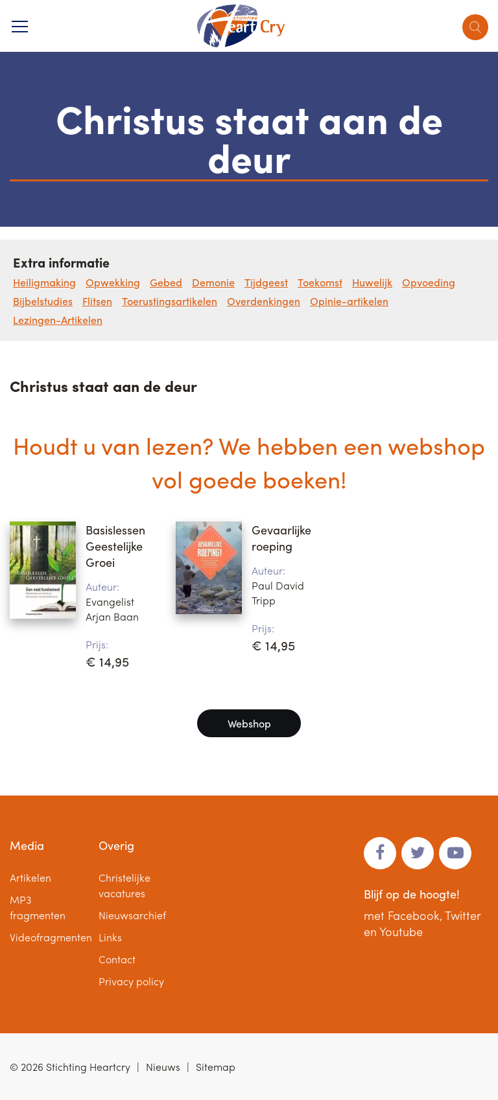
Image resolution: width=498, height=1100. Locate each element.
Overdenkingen (263, 300)
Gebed (166, 282)
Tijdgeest (266, 282)
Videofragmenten (51, 937)
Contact (117, 959)
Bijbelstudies (43, 300)
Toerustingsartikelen (169, 300)
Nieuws (163, 1066)
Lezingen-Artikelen (57, 319)
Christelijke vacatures (124, 885)
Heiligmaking (44, 282)
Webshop (249, 723)
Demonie (213, 282)
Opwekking (113, 282)
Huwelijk (372, 282)
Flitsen (97, 300)
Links (110, 937)
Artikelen (30, 877)
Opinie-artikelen (349, 300)
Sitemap (215, 1066)
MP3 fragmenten (37, 907)
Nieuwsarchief (132, 915)
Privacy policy (131, 981)
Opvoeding (428, 282)
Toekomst (320, 282)
